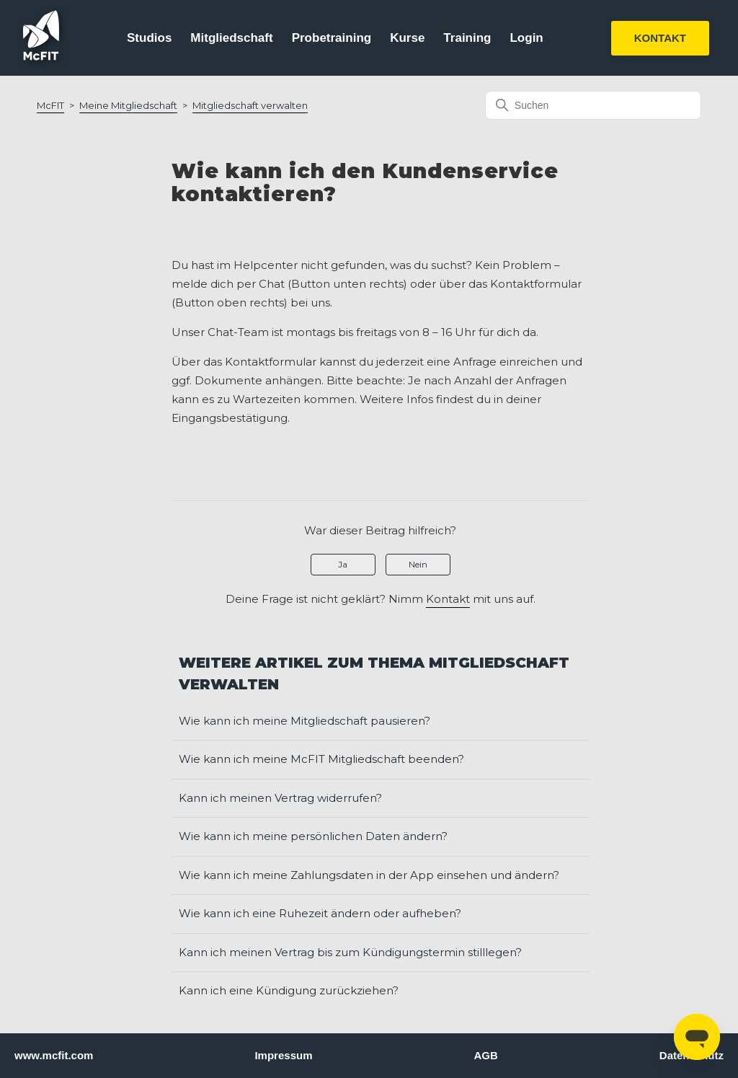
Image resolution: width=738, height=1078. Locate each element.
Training (467, 38)
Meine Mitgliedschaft (128, 105)
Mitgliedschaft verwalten (250, 105)
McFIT (50, 105)
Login (526, 38)
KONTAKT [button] (660, 38)
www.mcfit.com (53, 1055)
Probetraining (332, 38)
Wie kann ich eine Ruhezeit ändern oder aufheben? (320, 913)
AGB (485, 1055)
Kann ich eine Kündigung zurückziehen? (289, 990)
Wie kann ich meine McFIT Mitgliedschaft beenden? (321, 759)
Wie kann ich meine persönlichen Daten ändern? (313, 836)
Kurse (407, 38)
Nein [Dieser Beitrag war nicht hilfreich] (418, 564)
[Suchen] (593, 105)
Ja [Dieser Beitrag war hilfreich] (342, 564)
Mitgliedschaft (231, 38)
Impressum (283, 1055)
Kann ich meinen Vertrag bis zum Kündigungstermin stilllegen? (350, 952)
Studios (149, 38)
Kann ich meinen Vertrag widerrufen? (280, 798)
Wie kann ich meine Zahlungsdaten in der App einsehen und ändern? (369, 875)
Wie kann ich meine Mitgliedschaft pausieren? (304, 721)
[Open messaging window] (697, 1037)
